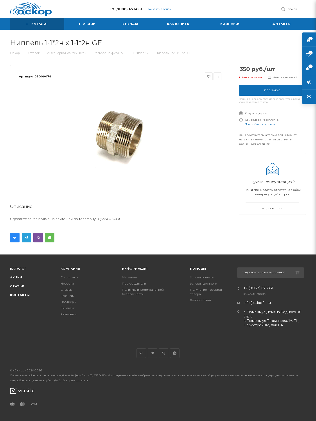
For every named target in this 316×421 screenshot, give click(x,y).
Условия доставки (203, 283)
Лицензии (68, 308)
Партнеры (68, 302)
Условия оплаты (202, 277)
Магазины (129, 277)
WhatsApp (49, 237)
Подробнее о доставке (261, 124)
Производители (134, 283)
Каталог (18, 268)
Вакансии (68, 295)
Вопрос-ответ (200, 300)
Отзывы (66, 289)
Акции (16, 277)
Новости (67, 283)
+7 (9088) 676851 (126, 9)
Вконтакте (15, 237)
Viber (38, 237)
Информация (135, 268)
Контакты (20, 295)
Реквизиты (69, 314)
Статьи (17, 286)
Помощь (198, 268)
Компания (70, 268)
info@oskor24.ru (257, 303)
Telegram (26, 237)
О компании (69, 277)
